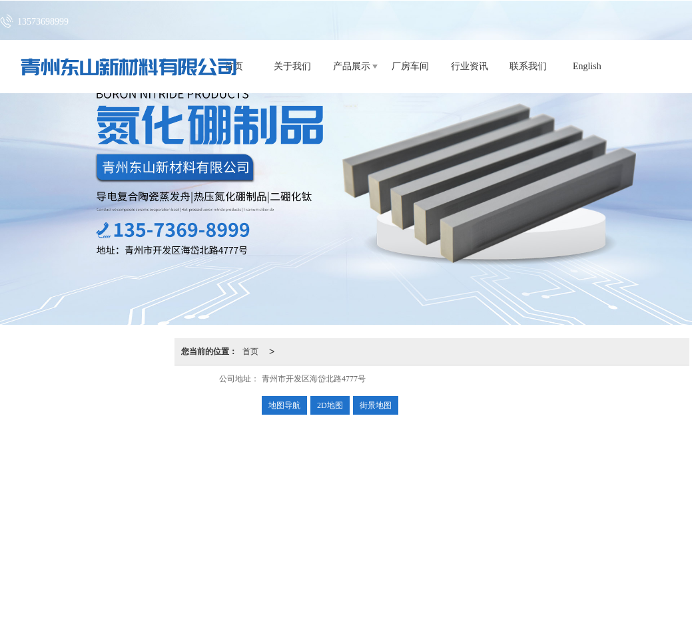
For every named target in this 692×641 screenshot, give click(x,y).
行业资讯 (469, 66)
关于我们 (292, 66)
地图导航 (284, 405)
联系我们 (528, 66)
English (587, 66)
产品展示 (351, 66)
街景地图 (376, 405)
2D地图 (330, 405)
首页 (250, 351)
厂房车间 (410, 66)
